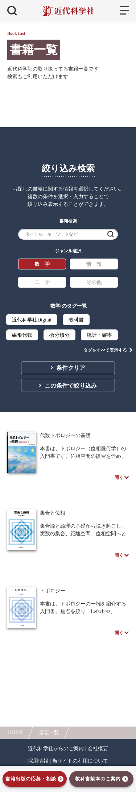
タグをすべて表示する (105, 350)
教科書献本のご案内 (98, 778)
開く (119, 477)
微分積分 (59, 335)
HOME (15, 732)
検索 (110, 234)
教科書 (76, 320)
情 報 (94, 264)
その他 (94, 282)
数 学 (42, 264)
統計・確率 (99, 335)
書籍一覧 (49, 732)
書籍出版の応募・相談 (30, 778)
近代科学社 (68, 11)
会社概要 (98, 748)
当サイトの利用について (80, 761)
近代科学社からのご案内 (56, 748)
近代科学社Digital (31, 320)
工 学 (42, 282)
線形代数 (22, 335)
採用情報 (38, 761)
